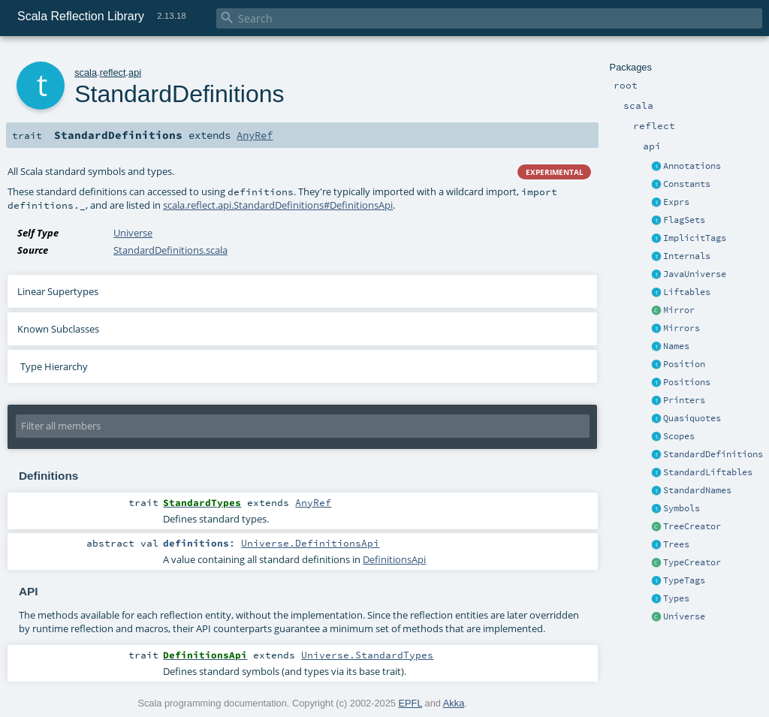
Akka (453, 703)
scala (85, 72)
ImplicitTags (694, 238)
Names (676, 346)
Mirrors (681, 328)
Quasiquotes (692, 418)
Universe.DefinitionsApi (310, 543)
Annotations (692, 166)
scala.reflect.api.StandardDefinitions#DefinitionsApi (278, 205)
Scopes (679, 436)
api (134, 72)
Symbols (681, 508)
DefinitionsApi (394, 559)
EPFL (411, 703)
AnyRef (255, 135)
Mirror (679, 310)
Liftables (686, 292)
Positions (686, 382)
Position (684, 364)
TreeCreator (692, 526)
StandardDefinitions (713, 454)
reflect (113, 72)
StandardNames (697, 490)
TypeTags (684, 580)
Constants (686, 184)
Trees (676, 544)
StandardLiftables (707, 472)
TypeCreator (692, 562)
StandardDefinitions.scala (170, 250)
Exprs (676, 202)
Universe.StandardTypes (367, 655)
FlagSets (684, 220)
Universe (684, 616)
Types (676, 598)
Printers (684, 400)
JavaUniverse (694, 274)
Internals (686, 256)
